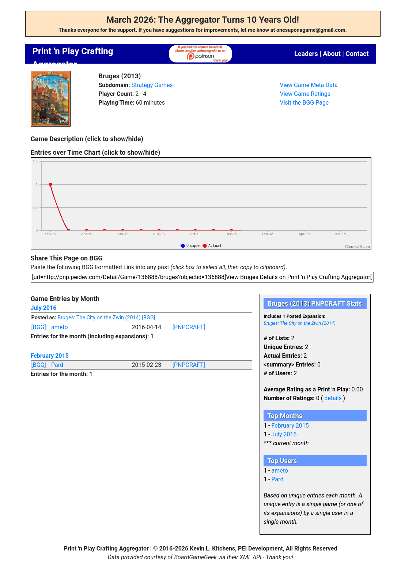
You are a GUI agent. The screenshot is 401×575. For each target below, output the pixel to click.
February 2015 (50, 355)
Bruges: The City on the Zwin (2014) (98, 318)
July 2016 (44, 307)
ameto (59, 327)
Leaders (306, 53)
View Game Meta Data (309, 85)
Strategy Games (152, 85)
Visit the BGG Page (304, 102)
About (332, 53)
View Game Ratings (305, 93)
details (332, 398)
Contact (356, 53)
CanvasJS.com (357, 247)
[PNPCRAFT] (189, 327)
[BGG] (148, 318)
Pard (57, 364)
